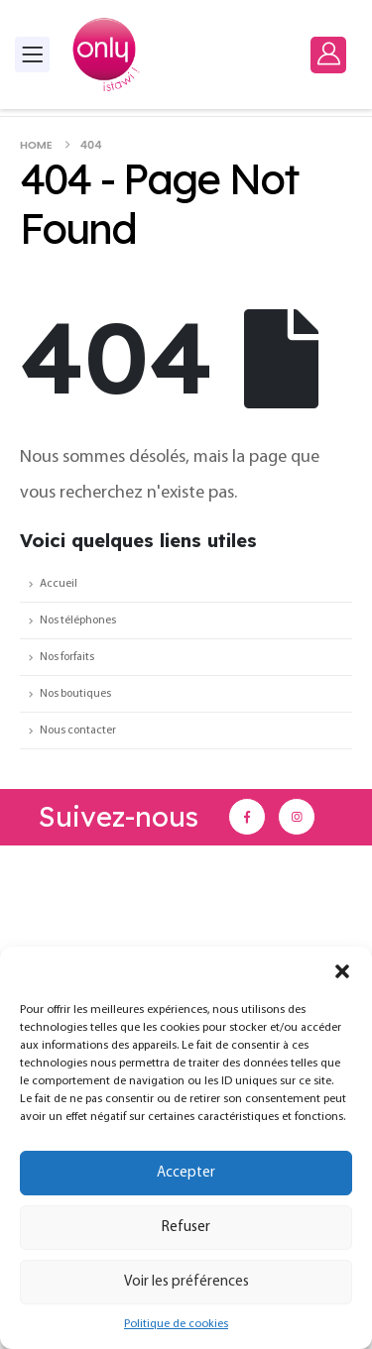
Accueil (58, 584)
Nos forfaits (67, 657)
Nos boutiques (75, 694)
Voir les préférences (186, 1282)
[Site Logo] (106, 54)
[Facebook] (247, 817)
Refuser (186, 1227)
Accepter (186, 1173)
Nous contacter (78, 730)
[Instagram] (296, 817)
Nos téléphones (78, 620)
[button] (342, 971)
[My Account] (328, 54)
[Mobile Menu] (32, 54)
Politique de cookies (176, 1324)
